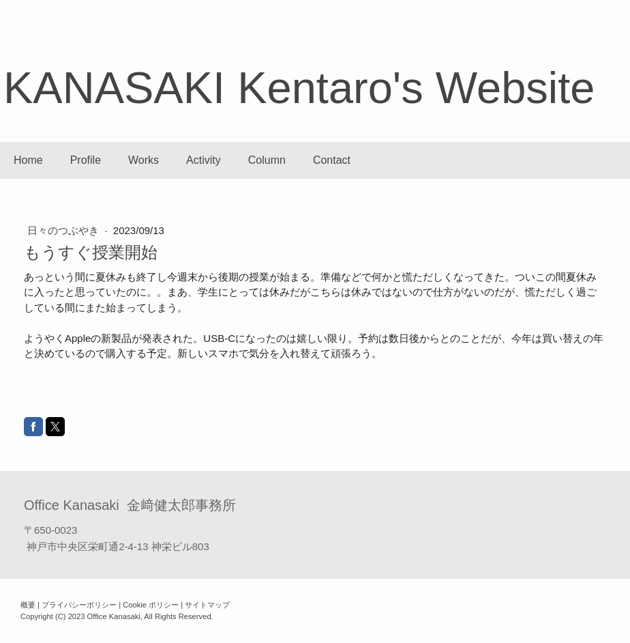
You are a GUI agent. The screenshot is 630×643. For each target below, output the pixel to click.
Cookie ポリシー (151, 605)
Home (28, 160)
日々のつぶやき (64, 230)
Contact (331, 160)
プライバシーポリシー (79, 605)
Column (267, 160)
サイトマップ (207, 605)
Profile (85, 160)
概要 (27, 605)
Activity (203, 160)
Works (143, 160)
